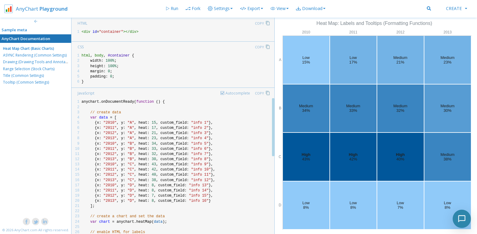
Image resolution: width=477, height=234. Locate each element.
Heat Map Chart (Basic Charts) (28, 48)
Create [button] (456, 8)
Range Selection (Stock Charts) (28, 68)
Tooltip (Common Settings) (26, 82)
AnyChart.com (25, 230)
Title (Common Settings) (23, 75)
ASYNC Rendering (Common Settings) (35, 55)
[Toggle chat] (462, 219)
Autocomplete (237, 93)
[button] (279, 8)
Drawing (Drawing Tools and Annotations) (39, 61)
